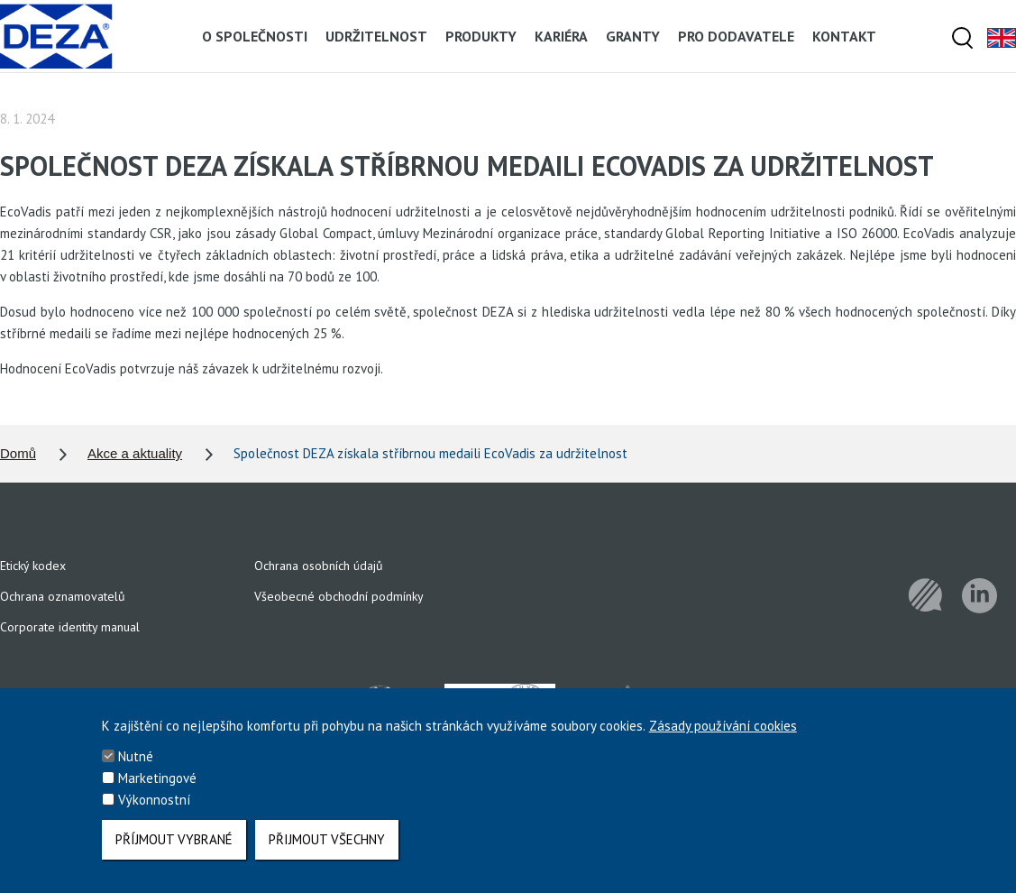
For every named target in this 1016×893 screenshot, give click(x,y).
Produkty (481, 36)
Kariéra (561, 36)
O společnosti (254, 36)
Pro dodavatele (736, 36)
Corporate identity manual (70, 627)
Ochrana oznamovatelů (62, 596)
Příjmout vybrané (174, 848)
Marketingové (157, 787)
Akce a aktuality (134, 453)
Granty (633, 36)
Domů (18, 453)
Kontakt (844, 36)
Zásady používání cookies (723, 734)
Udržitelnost (376, 36)
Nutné (135, 765)
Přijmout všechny (327, 848)
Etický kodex (33, 565)
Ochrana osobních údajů (318, 565)
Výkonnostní (154, 808)
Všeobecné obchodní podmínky (339, 596)
